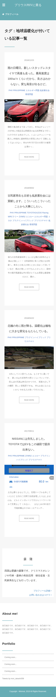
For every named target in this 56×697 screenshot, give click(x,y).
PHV (11, 90)
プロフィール (10, 14)
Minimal (22, 691)
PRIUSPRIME (19, 90)
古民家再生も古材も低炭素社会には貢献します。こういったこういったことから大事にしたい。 (29, 201)
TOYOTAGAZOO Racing (37, 213)
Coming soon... (10, 657)
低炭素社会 (45, 90)
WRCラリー (13, 216)
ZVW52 (22, 216)
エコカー (30, 216)
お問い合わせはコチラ (40, 595)
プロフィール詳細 (42, 590)
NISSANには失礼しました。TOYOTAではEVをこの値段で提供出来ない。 (29, 444)
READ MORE (29, 157)
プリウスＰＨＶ (41, 220)
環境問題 (29, 94)
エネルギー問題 (32, 90)
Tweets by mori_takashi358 (13, 679)
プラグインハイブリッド (23, 220)
